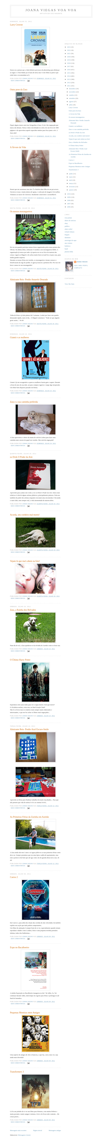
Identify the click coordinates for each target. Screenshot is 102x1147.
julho (71, 105)
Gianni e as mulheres (19, 337)
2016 (69, 70)
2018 (69, 63)
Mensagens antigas (55, 1130)
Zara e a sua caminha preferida (24, 402)
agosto (71, 101)
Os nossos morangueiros (21, 211)
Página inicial (37, 1130)
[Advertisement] (76, 28)
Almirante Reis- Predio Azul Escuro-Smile (29, 729)
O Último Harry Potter (20, 660)
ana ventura (68, 243)
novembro (72, 92)
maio (71, 177)
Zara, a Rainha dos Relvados (23, 610)
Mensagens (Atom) (24, 1135)
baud (66, 249)
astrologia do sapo (71, 240)
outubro (72, 95)
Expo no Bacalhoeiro (19, 947)
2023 (69, 47)
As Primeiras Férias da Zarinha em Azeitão (29, 817)
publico (67, 226)
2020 (69, 57)
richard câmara (69, 232)
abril (70, 180)
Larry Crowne (16, 24)
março (71, 183)
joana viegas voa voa (51, 10)
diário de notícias (70, 220)
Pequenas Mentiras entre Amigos (25, 1012)
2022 (69, 50)
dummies (68, 237)
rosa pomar (68, 218)
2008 (69, 200)
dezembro (72, 89)
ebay (66, 223)
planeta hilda (69, 252)
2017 (69, 66)
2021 (69, 53)
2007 (69, 204)
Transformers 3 (17, 1072)
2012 (69, 82)
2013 (69, 79)
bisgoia (67, 235)
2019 (69, 60)
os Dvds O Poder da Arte (21, 457)
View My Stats (69, 284)
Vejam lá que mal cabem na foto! (25, 561)
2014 (69, 76)
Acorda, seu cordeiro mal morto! (25, 515)
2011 (69, 86)
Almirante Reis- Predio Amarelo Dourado (29, 279)
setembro (72, 98)
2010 (69, 194)
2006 (69, 207)
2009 (69, 197)
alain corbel (68, 229)
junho (71, 174)
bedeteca (67, 246)
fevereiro (72, 187)
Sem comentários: (18, 80)
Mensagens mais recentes (18, 1130)
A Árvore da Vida (18, 147)
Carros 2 (14, 877)
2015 (69, 73)
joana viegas (82, 262)
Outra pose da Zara (18, 89)
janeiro (71, 190)
